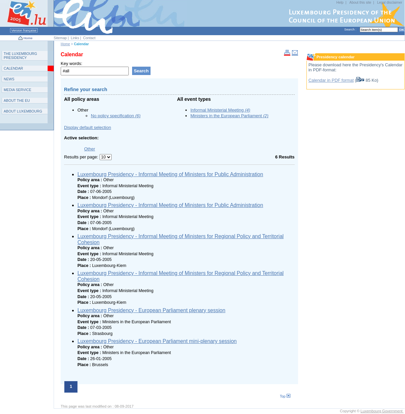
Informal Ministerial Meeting (220, 110)
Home (28, 38)
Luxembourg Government (381, 411)
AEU (17, 100)
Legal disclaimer (389, 2)
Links (75, 38)
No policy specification (115, 115)
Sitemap (60, 38)
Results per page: (82, 156)
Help (339, 2)
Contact (89, 38)
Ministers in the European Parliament (229, 115)
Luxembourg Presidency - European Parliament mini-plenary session (157, 341)
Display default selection (87, 127)
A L (23, 111)
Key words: (71, 63)
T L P (20, 56)
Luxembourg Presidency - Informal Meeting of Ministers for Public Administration (170, 174)
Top (285, 396)
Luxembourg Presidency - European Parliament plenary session (151, 310)
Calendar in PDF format (331, 80)
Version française (23, 30)
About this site (360, 2)
